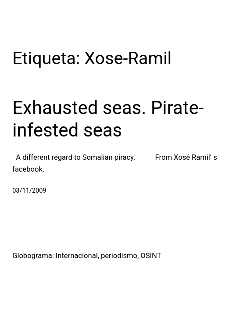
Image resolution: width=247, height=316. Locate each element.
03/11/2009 (29, 190)
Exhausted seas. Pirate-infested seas (108, 118)
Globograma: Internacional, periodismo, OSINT (86, 255)
